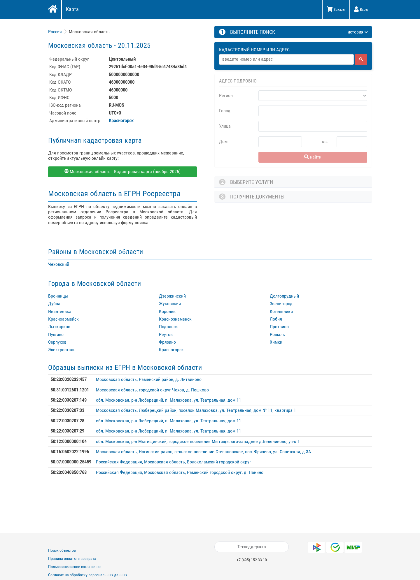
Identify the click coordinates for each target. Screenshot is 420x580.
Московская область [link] (89, 31)
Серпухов (57, 342)
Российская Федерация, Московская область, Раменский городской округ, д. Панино (179, 472)
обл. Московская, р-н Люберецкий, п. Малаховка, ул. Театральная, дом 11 (168, 400)
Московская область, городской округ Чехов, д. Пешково (152, 390)
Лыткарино (59, 326)
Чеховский (58, 264)
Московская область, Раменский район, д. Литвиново (149, 379)
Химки (276, 342)
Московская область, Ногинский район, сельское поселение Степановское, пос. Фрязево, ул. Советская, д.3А (203, 451)
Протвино (279, 326)
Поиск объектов (62, 550)
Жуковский (170, 303)
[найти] (361, 59)
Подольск (168, 326)
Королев (167, 311)
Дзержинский (172, 296)
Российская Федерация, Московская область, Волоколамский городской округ (173, 462)
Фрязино (167, 342)
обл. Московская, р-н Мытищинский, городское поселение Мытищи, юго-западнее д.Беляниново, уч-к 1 (198, 441)
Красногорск (121, 120)
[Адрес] (286, 59)
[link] (55, 31)
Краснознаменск (175, 319)
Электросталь (62, 349)
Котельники (281, 311)
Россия (55, 31)
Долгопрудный (284, 296)
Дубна (54, 303)
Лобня (276, 319)
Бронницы (58, 296)
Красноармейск (63, 319)
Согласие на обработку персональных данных (87, 574)
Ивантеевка (59, 311)
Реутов (166, 334)
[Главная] (52, 9)
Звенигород (281, 303)
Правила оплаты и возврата (72, 558)
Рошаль (277, 334)
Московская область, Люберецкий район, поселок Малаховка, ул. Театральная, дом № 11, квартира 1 (196, 410)
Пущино (56, 334)
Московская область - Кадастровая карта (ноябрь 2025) (122, 171)
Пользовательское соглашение (75, 566)
